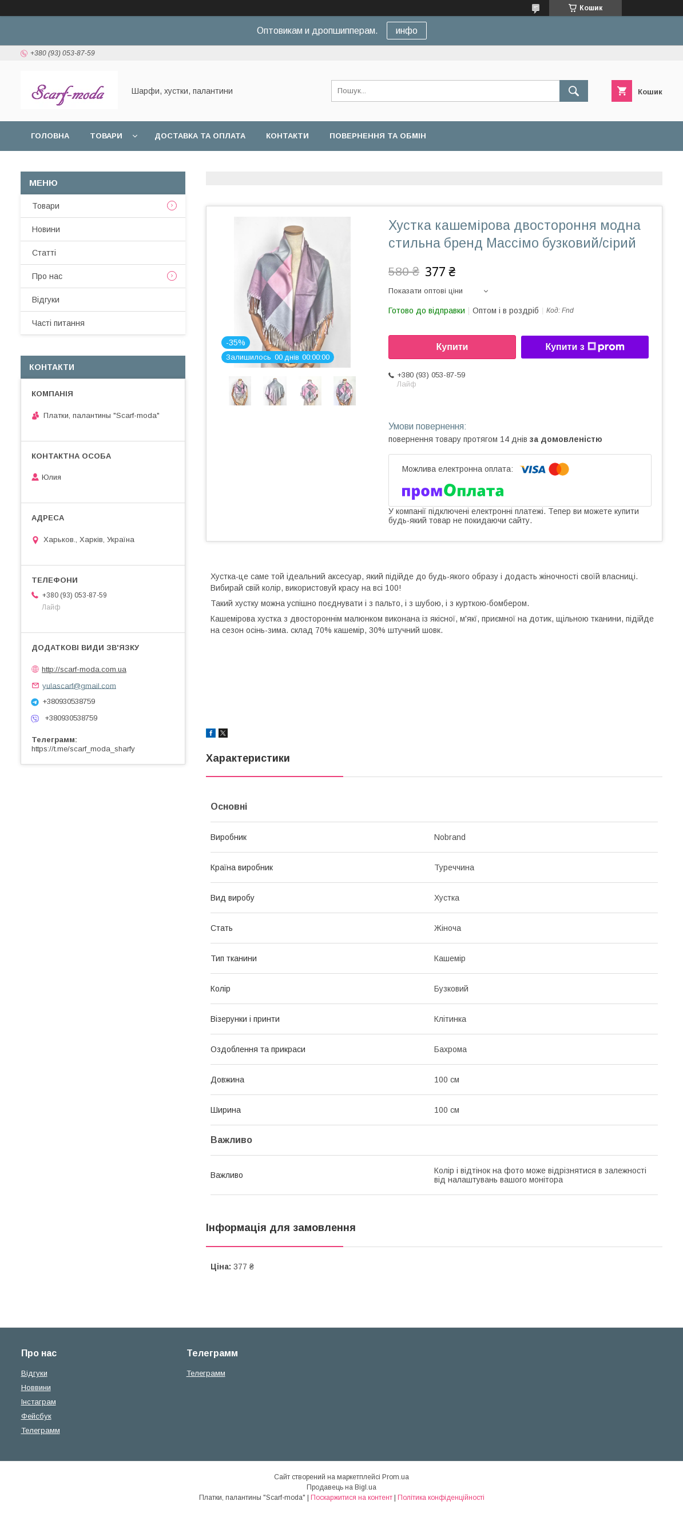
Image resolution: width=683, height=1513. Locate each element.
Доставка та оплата (199, 136)
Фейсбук (36, 1416)
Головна (50, 136)
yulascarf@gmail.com (79, 685)
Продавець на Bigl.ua (341, 1487)
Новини (46, 229)
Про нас (47, 276)
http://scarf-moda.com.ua (84, 669)
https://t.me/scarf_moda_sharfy (83, 748)
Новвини (36, 1387)
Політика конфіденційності (441, 1498)
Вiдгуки (45, 299)
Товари (106, 136)
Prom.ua (395, 1477)
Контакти (287, 136)
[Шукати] (573, 91)
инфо (407, 30)
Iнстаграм (38, 1401)
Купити (452, 347)
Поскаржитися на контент (351, 1498)
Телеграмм (40, 1430)
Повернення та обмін (377, 136)
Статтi (44, 252)
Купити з (584, 347)
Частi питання (58, 323)
